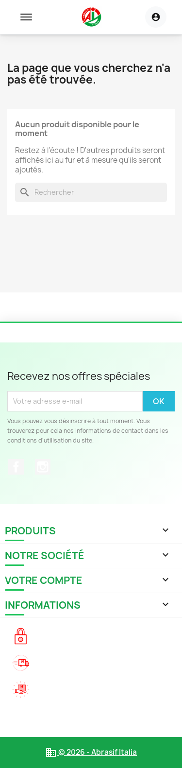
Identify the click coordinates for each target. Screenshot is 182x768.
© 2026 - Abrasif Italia (91, 752)
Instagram (42, 467)
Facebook (16, 467)
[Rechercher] (91, 192)
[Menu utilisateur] (155, 17)
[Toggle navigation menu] (26, 17)
